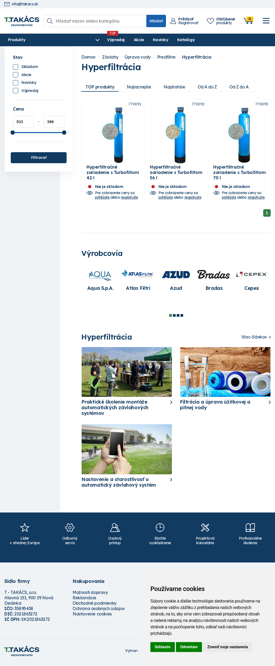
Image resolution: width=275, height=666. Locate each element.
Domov (88, 57)
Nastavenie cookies (92, 616)
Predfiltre (166, 57)
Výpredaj (86, 39)
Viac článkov (254, 339)
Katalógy (156, 39)
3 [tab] (178, 318)
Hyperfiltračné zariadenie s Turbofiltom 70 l (239, 175)
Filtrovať (38, 157)
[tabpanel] (100, 282)
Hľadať (156, 21)
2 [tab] (174, 318)
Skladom (29, 66)
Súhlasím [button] (163, 647)
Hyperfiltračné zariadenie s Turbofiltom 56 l (176, 175)
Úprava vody (138, 57)
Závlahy (110, 57)
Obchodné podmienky (95, 605)
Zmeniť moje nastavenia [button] (227, 647)
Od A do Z (211, 87)
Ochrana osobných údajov (99, 611)
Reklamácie (84, 600)
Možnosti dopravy (90, 595)
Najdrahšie (177, 87)
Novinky (130, 39)
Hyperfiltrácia (196, 57)
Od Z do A (244, 87)
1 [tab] (170, 318)
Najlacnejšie (140, 87)
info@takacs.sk (21, 4)
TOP (100, 87)
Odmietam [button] (189, 647)
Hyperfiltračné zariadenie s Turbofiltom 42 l (112, 175)
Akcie (109, 39)
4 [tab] (181, 318)
